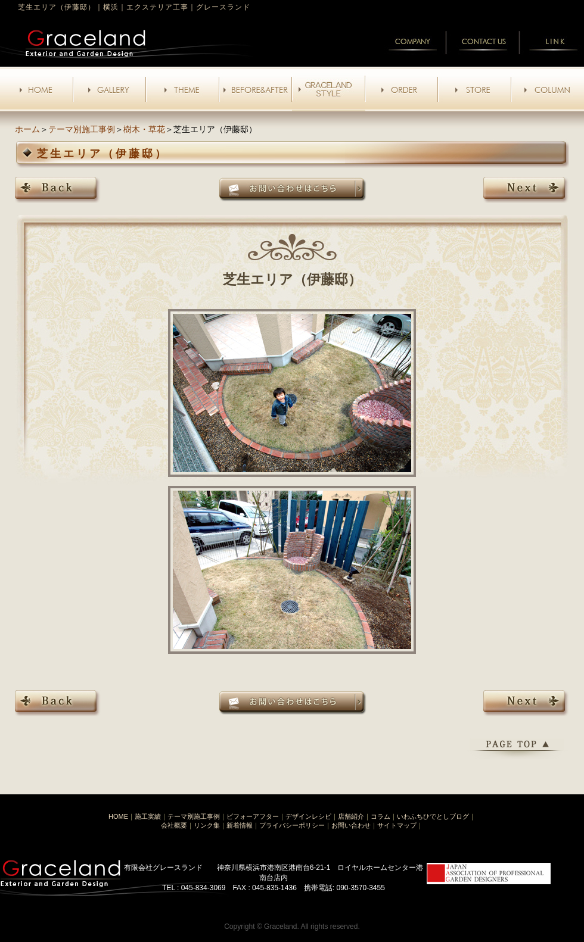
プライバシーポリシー (292, 825)
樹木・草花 (144, 129)
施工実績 (148, 816)
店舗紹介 (351, 816)
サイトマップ (397, 825)
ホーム (27, 129)
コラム (380, 816)
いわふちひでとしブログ (433, 816)
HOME (118, 816)
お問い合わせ (351, 825)
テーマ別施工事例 (81, 129)
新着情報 (239, 825)
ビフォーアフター (252, 816)
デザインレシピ (308, 816)
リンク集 (207, 825)
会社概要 (174, 825)
